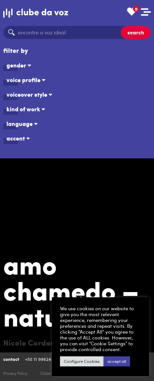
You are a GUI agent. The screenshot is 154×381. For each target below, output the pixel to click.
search (135, 32)
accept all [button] (116, 361)
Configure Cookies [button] (82, 361)
